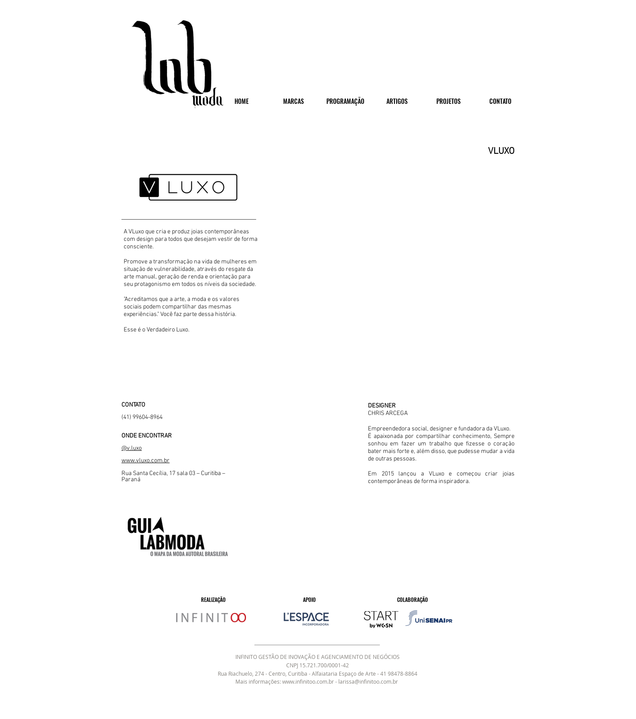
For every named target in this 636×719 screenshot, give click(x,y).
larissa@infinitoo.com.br (368, 681)
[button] (402, 274)
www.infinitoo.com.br (308, 681)
